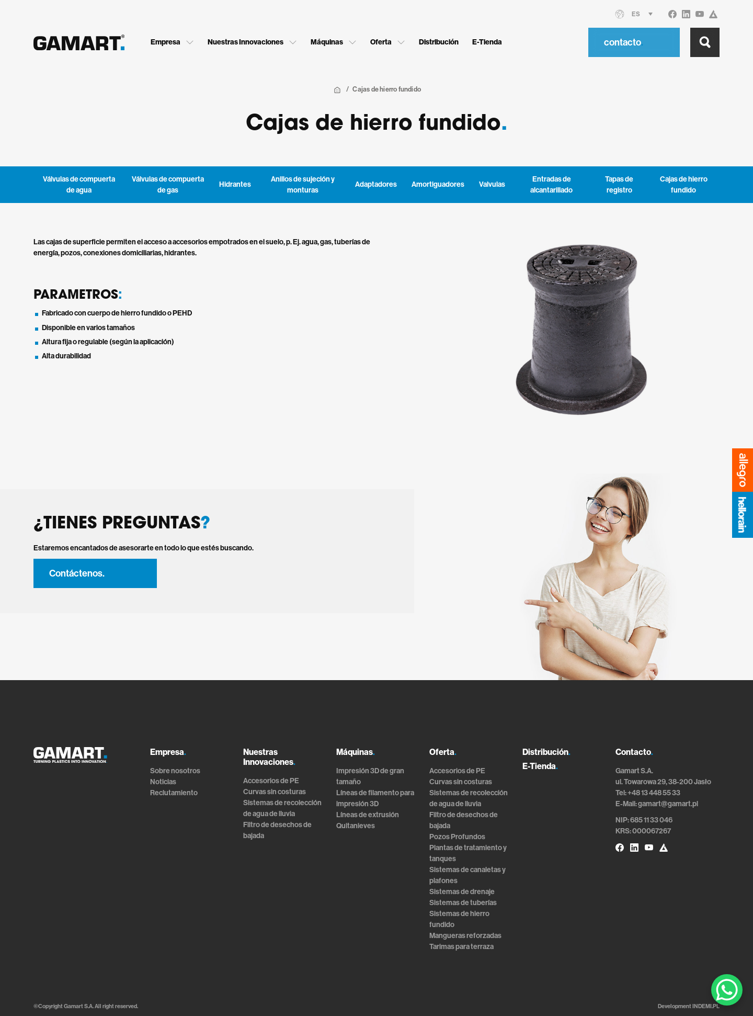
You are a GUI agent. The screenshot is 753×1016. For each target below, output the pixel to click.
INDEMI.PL (706, 1006)
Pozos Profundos (457, 836)
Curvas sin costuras (274, 791)
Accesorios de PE (271, 780)
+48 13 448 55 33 (654, 792)
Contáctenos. (77, 573)
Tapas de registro (619, 185)
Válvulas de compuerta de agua (79, 185)
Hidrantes (235, 184)
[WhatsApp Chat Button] (727, 990)
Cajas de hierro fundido (684, 185)
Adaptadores (376, 184)
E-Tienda (487, 42)
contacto (623, 42)
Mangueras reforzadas (465, 935)
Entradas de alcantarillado (551, 185)
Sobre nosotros (175, 770)
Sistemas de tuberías (463, 902)
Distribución (439, 42)
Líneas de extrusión (367, 814)
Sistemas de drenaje (462, 891)
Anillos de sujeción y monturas (303, 185)
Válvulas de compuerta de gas (168, 185)
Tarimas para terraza (461, 946)
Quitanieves (355, 825)
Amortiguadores (438, 184)
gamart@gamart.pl (668, 803)
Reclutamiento (174, 792)
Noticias (163, 781)
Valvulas (492, 184)
